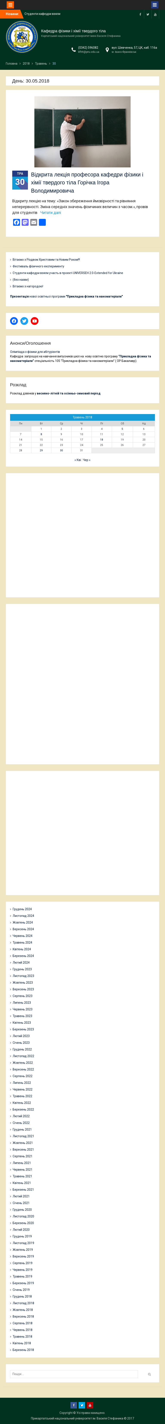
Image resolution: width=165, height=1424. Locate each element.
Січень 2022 (21, 1123)
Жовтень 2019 (23, 1249)
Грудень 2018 (22, 1296)
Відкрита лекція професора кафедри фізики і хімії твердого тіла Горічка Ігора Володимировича (87, 182)
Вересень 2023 (23, 989)
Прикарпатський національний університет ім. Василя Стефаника (77, 1418)
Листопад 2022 (23, 1056)
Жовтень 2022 (23, 1062)
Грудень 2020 (22, 1209)
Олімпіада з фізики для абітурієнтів (35, 352)
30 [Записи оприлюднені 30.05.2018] (61, 450)
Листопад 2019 (23, 1243)
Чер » (86, 460)
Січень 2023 (21, 1042)
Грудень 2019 (22, 1236)
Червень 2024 (22, 936)
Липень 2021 (22, 1163)
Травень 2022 (22, 1096)
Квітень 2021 (22, 1183)
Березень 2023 (23, 1029)
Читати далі (50, 212)
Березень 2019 (23, 1283)
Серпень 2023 (22, 996)
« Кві (78, 460)
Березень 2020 (23, 1223)
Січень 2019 (21, 1290)
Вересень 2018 (23, 1316)
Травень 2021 (22, 1176)
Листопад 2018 (23, 1303)
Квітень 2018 (22, 1343)
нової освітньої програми (66, 296)
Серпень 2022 (22, 1076)
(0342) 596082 (88, 47)
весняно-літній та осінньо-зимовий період (69, 393)
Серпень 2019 (22, 1263)
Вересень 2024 (23, 929)
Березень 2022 (23, 1109)
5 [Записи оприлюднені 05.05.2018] (122, 428)
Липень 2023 (22, 1002)
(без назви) (21, 279)
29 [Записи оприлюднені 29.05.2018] (41, 450)
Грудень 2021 (22, 1129)
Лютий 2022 (21, 1116)
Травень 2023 (22, 1016)
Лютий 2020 (21, 1229)
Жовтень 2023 (23, 982)
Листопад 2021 (23, 1136)
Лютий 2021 (21, 1196)
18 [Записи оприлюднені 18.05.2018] (101, 439)
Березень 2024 (23, 956)
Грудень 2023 (22, 969)
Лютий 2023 (21, 1036)
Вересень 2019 (23, 1256)
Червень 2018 (22, 1330)
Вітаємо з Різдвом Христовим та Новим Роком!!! (46, 259)
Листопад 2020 (23, 1216)
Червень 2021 (22, 1169)
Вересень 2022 (23, 1069)
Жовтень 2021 (23, 1143)
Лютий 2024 (21, 962)
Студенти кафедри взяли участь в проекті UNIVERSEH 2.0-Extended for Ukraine (68, 273)
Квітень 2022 (22, 1103)
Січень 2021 (21, 1203)
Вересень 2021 (23, 1149)
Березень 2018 (23, 1350)
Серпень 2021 (22, 1156)
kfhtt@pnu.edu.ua (88, 51)
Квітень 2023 (22, 1022)
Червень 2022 (22, 1089)
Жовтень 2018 (23, 1310)
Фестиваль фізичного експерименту (38, 266)
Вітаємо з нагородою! (28, 286)
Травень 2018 (22, 1336)
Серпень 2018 (22, 1323)
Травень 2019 (22, 1276)
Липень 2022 (22, 1082)
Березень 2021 (23, 1189)
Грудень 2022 (22, 1049)
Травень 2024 (22, 942)
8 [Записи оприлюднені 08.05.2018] (41, 434)
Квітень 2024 (22, 949)
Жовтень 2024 (23, 922)
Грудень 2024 (22, 909)
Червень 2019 (22, 1269)
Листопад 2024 (23, 916)
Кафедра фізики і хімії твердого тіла (73, 31)
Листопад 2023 (23, 976)
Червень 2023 (22, 1009)
